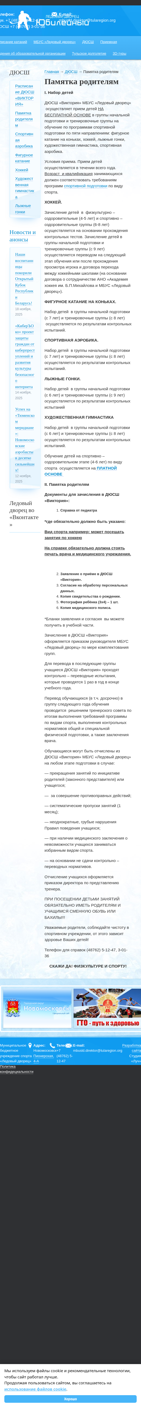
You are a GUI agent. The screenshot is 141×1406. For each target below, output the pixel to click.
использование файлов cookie (35, 1389)
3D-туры (119, 53)
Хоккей (21, 170)
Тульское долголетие (89, 53)
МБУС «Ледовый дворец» (55, 42)
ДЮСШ (88, 42)
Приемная (108, 42)
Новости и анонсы (22, 235)
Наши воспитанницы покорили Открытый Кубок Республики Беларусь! (24, 278)
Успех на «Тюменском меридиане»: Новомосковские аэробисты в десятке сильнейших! (25, 439)
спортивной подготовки (85, 185)
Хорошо (70, 1399)
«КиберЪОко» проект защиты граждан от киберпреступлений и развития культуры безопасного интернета (25, 356)
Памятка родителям (24, 119)
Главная (52, 72)
